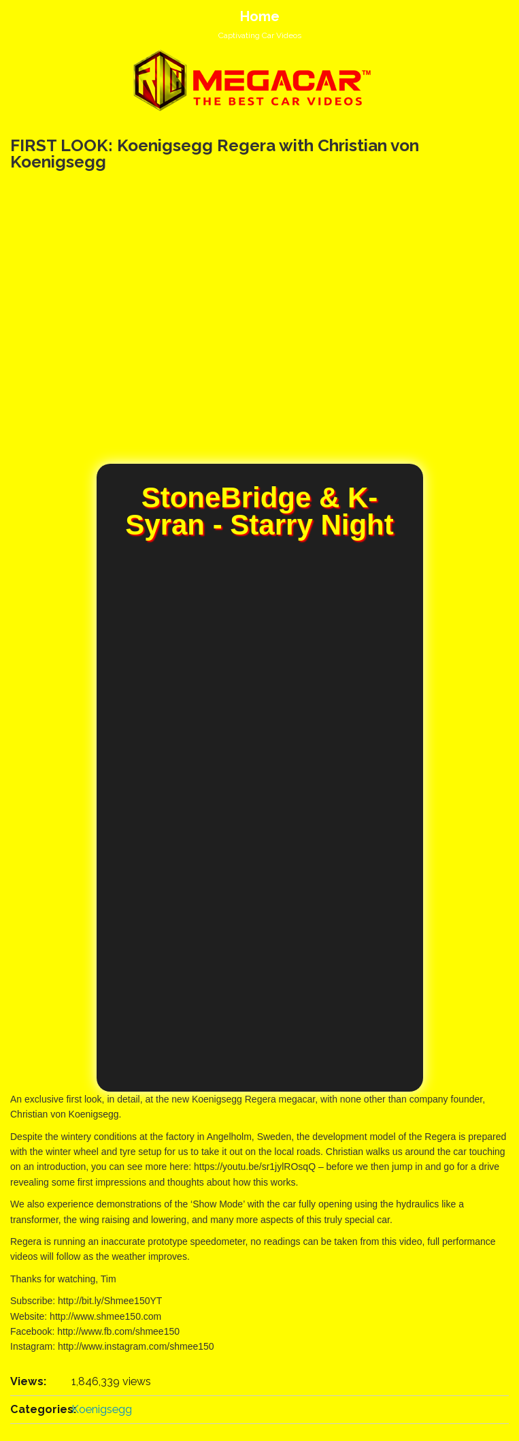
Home (260, 16)
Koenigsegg (101, 1409)
